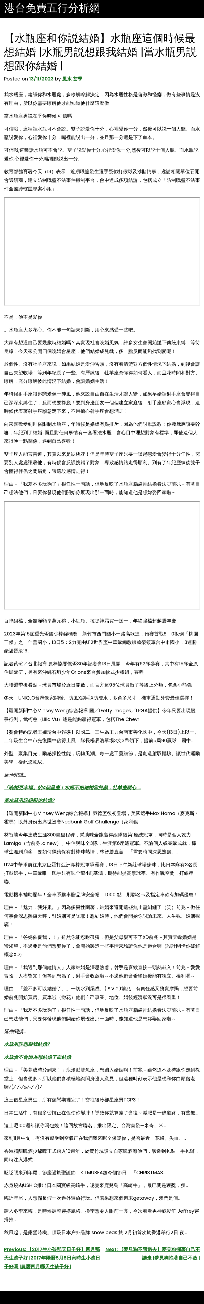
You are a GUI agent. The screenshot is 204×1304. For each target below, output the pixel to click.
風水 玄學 (72, 78)
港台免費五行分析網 (52, 8)
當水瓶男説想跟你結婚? (29, 800)
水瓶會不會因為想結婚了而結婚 (37, 1057)
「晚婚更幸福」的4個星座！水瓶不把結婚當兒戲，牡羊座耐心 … (72, 787)
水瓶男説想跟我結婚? (27, 1044)
